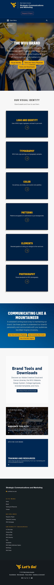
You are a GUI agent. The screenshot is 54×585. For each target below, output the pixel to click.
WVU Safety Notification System (13, 545)
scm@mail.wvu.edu (12, 491)
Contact (8, 509)
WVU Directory (9, 537)
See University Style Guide (37, 335)
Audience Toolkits (18, 426)
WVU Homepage (10, 522)
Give (7, 540)
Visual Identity (16, 63)
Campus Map (9, 532)
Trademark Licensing (11, 519)
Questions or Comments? (39, 574)
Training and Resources (21, 458)
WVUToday (8, 547)
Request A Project (27, 13)
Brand (7, 504)
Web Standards (20, 574)
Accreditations (12, 574)
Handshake (8, 542)
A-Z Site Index (9, 529)
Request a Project (10, 516)
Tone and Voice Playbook (33, 63)
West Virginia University (28, 572)
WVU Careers (9, 534)
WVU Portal (8, 550)
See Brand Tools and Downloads (27, 391)
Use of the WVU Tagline (27, 338)
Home (7, 25)
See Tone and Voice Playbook (17, 335)
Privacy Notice (28, 574)
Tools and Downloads (27, 67)
